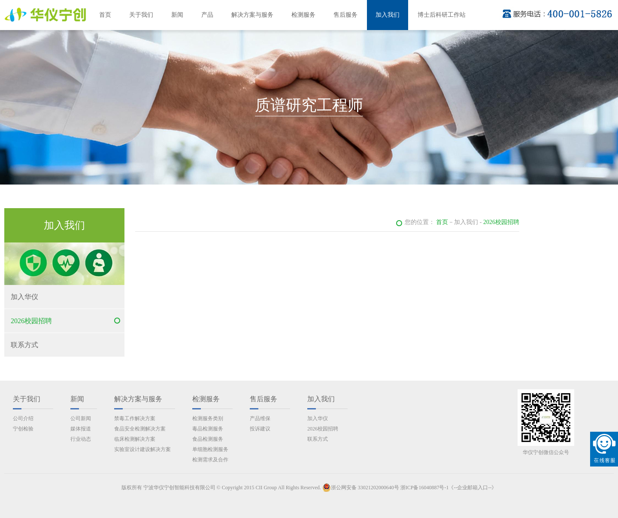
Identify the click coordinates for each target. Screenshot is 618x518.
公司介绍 (23, 418)
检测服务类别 (207, 418)
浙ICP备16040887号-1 (424, 488)
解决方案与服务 (252, 15)
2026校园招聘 (31, 320)
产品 (207, 15)
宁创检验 (23, 429)
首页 (105, 15)
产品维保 (260, 418)
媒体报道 (80, 429)
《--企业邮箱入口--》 (472, 488)
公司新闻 (80, 418)
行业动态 (80, 439)
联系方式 (24, 344)
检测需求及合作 (210, 460)
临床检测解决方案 (134, 439)
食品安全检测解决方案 (140, 429)
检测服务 (303, 15)
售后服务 (345, 15)
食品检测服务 (207, 439)
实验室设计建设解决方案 (142, 449)
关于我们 (141, 15)
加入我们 (388, 15)
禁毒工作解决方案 (134, 418)
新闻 (177, 15)
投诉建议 (260, 429)
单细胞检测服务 (210, 449)
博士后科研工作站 (442, 15)
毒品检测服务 (207, 429)
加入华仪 (24, 296)
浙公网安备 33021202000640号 (360, 487)
